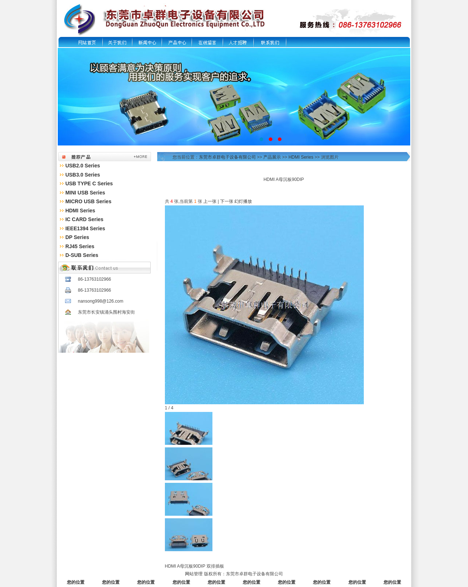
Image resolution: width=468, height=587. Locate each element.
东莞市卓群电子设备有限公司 (227, 157)
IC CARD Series (84, 219)
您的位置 (75, 582)
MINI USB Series (85, 193)
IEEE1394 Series (85, 228)
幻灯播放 (243, 201)
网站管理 (194, 573)
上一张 (209, 201)
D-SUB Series (81, 255)
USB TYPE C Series (89, 183)
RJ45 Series (79, 246)
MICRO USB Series (88, 201)
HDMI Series (80, 210)
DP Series (77, 237)
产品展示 (272, 157)
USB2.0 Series (82, 165)
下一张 (226, 201)
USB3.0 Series (82, 175)
